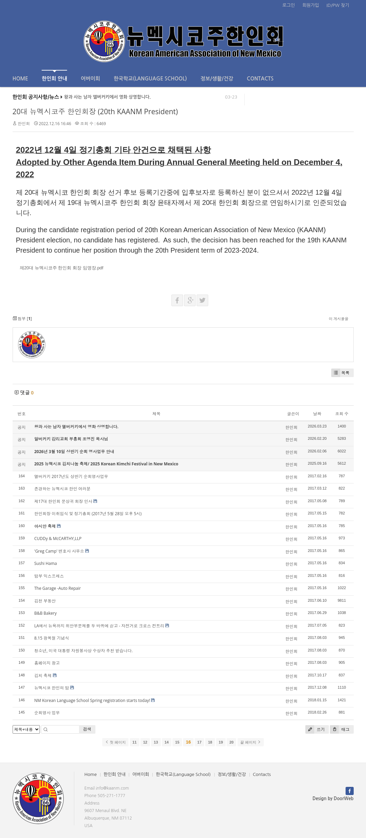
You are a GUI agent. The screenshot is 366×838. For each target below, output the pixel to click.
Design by (332, 798)
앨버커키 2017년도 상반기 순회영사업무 (71, 476)
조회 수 (341, 414)
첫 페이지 (115, 742)
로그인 (289, 5)
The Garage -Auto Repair (57, 588)
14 (167, 742)
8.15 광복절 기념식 (51, 638)
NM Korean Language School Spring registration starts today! (92, 700)
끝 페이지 (250, 742)
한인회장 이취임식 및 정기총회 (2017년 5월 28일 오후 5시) (88, 514)
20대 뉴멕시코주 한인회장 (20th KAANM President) (95, 111)
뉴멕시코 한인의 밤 (51, 688)
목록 (340, 373)
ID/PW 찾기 (337, 5)
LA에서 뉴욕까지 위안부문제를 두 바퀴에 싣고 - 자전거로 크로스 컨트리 (99, 626)
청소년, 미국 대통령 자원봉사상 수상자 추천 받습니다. (83, 651)
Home (20, 78)
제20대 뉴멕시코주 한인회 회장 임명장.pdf (62, 267)
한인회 (24, 123)
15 (177, 742)
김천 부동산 (45, 601)
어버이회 (90, 78)
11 (135, 742)
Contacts (260, 78)
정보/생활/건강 (216, 78)
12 (145, 742)
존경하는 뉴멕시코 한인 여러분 (62, 489)
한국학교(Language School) (150, 78)
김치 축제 (43, 675)
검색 (87, 729)
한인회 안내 (54, 75)
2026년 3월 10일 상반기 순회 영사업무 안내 (74, 451)
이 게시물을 (339, 318)
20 (231, 742)
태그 (339, 729)
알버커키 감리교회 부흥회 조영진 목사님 (71, 439)
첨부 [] (22, 318)
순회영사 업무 (47, 713)
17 (199, 742)
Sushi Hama (45, 563)
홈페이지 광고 (47, 663)
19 (221, 742)
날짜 (317, 414)
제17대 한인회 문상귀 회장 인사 (63, 501)
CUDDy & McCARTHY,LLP (58, 538)
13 (156, 742)
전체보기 (32, 40)
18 (210, 742)
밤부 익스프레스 (49, 576)
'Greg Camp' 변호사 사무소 (59, 551)
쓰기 (315, 729)
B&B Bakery (45, 613)
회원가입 (310, 5)
